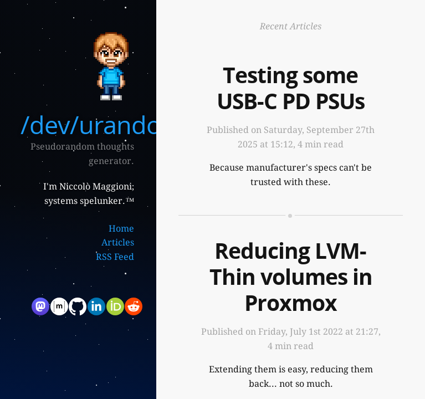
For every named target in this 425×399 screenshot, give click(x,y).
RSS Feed (115, 257)
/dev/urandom (102, 124)
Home (121, 228)
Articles (117, 242)
